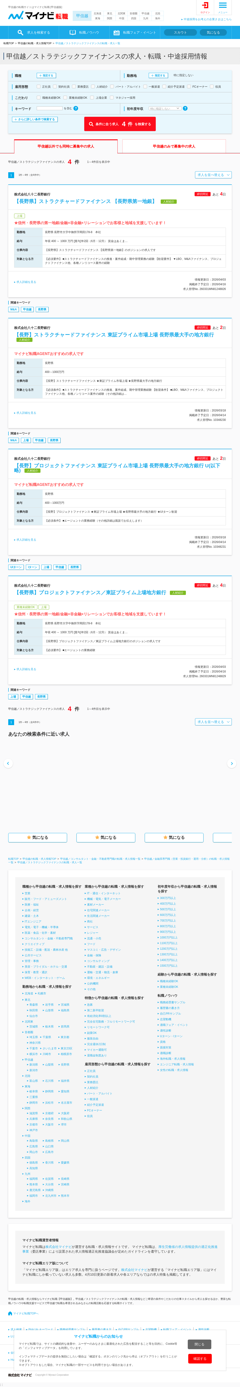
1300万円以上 (169, 954)
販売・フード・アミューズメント (46, 899)
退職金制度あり (97, 1055)
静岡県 (49, 1091)
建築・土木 (32, 916)
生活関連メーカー (98, 916)
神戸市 (33, 1130)
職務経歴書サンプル (172, 1002)
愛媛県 (65, 1162)
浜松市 (49, 1102)
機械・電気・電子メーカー (104, 899)
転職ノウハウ (89, 32)
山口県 (49, 1146)
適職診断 (165, 1053)
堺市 (64, 1124)
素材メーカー (95, 904)
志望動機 (165, 1019)
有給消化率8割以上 (99, 1016)
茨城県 (33, 1026)
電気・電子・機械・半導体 (42, 927)
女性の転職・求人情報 (174, 1070)
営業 (27, 893)
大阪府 (65, 1113)
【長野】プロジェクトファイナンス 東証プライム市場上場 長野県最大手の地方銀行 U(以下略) (117, 468)
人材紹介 (92, 1088)
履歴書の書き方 (170, 1008)
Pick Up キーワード (40, 1329)
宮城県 (65, 1004)
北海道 (97, 13)
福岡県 (33, 1178)
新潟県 (33, 1064)
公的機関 (92, 983)
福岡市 (33, 1195)
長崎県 (65, 1178)
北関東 (121, 13)
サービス (92, 927)
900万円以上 (168, 932)
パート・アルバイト (99, 1093)
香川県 (49, 1162)
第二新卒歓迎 (95, 1010)
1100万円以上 (169, 943)
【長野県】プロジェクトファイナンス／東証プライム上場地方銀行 (90, 592)
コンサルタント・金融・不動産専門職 (49, 938)
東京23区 (66, 1048)
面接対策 (165, 1047)
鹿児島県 (35, 1190)
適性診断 (165, 1030)
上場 (26, 440)
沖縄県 (49, 1190)
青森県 (33, 1004)
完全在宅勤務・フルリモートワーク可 (111, 1021)
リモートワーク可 (98, 1027)
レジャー (92, 932)
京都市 (33, 1124)
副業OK (92, 1033)
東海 (97, 18)
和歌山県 (66, 1119)
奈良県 (49, 1119)
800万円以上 (168, 926)
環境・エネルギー (98, 978)
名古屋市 (66, 1102)
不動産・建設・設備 (99, 966)
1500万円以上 (169, 965)
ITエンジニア (33, 921)
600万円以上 (168, 915)
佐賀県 (49, 1178)
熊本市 (65, 1195)
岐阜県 (33, 1091)
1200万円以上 (169, 948)
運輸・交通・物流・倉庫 (102, 972)
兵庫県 (33, 1119)
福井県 (65, 1080)
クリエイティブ (34, 944)
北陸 (157, 13)
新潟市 (33, 1070)
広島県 (33, 1146)
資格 (163, 1041)
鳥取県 (33, 1140)
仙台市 (33, 1016)
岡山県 (65, 1140)
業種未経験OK (169, 986)
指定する (48, 75)
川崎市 (47, 1054)
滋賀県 (33, 1113)
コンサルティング (98, 961)
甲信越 (82, 16)
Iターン (32, 567)
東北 (109, 13)
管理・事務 (32, 961)
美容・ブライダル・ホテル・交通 (46, 966)
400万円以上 (168, 903)
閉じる (199, 1344)
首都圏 (133, 13)
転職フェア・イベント (139, 32)
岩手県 (49, 1004)
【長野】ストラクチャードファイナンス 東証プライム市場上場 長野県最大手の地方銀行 (114, 334)
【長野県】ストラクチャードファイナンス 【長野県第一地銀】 (85, 201)
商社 (90, 921)
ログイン (205, 12)
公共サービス (33, 955)
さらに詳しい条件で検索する (36, 119)
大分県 (49, 1184)
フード (91, 944)
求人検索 (16, 1329)
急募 (90, 1004)
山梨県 (49, 1064)
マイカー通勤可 (97, 1049)
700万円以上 (168, 920)
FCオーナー (94, 1110)
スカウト (180, 32)
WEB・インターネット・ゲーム (45, 978)
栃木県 (49, 1026)
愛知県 (65, 1091)
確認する (200, 1358)
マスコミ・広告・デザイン (104, 949)
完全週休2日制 (96, 1044)
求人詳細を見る (26, 282)
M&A (13, 309)
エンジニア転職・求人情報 (177, 1064)
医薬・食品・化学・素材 (40, 932)
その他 (91, 989)
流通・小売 (94, 938)
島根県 (49, 1140)
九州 (145, 18)
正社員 (91, 1071)
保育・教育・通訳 (36, 972)
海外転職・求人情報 (172, 1058)
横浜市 (33, 1054)
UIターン (16, 567)
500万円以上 (168, 909)
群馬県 (65, 1026)
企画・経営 (32, 910)
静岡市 (33, 1102)
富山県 (33, 1080)
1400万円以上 (169, 960)
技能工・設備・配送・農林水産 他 (46, 949)
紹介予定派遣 (95, 1104)
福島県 (65, 1010)
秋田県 (33, 1010)
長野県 (42, 309)
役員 (90, 1116)
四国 (133, 18)
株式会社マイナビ (58, 1247)
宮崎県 (65, 1184)
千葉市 (33, 1048)
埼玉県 (33, 1037)
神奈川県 (35, 1042)
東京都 (65, 1037)
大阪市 (49, 1124)
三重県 (33, 1097)
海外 (157, 18)
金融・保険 (94, 955)
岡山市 (33, 1152)
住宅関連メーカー (98, 910)
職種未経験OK (169, 981)
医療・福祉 (32, 904)
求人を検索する (38, 32)
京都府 (49, 1113)
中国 (121, 18)
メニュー (223, 12)
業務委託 (92, 1082)
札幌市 (42, 993)
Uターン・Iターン (171, 1036)
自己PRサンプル (170, 1013)
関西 (109, 18)
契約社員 (92, 1076)
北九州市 (50, 1195)
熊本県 (33, 1184)
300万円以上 (168, 898)
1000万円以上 (169, 937)
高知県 (33, 1168)
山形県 (49, 1010)
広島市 (49, 1152)
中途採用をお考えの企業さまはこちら (208, 19)
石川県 (49, 1080)
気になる (213, 32)
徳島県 (33, 1162)
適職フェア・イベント (174, 1025)
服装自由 (92, 1038)
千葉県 (47, 1037)
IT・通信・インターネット (104, 893)
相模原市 (66, 1054)
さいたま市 (50, 1048)
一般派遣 (92, 1099)
